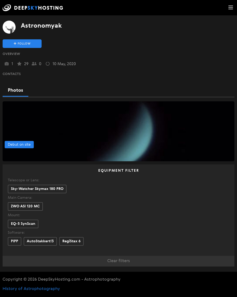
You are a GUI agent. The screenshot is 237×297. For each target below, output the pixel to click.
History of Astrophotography (31, 289)
